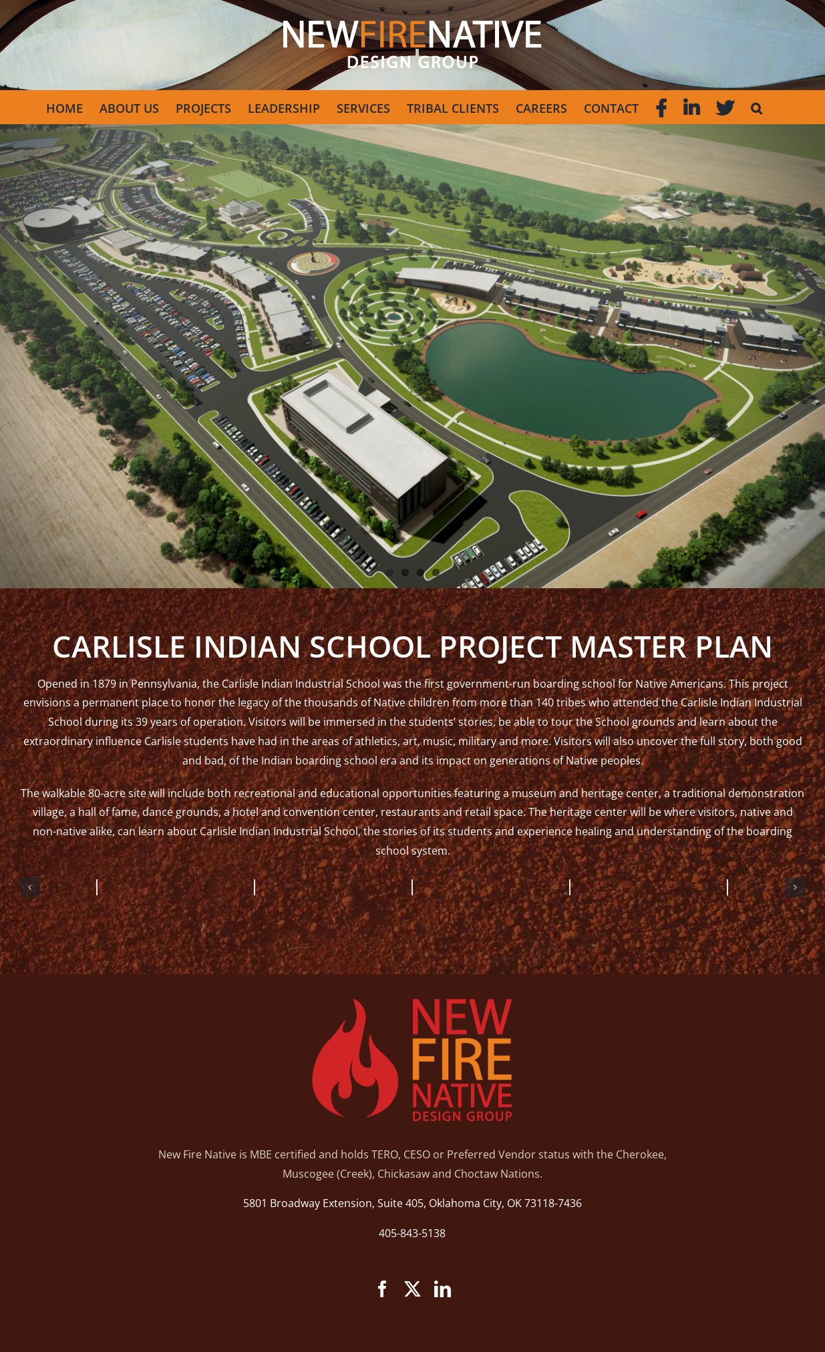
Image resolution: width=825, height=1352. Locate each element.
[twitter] (412, 1289)
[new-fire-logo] (412, 1004)
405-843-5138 (412, 1233)
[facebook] (382, 1289)
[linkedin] (442, 1289)
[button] (756, 107)
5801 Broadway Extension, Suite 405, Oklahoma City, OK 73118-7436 (412, 1203)
